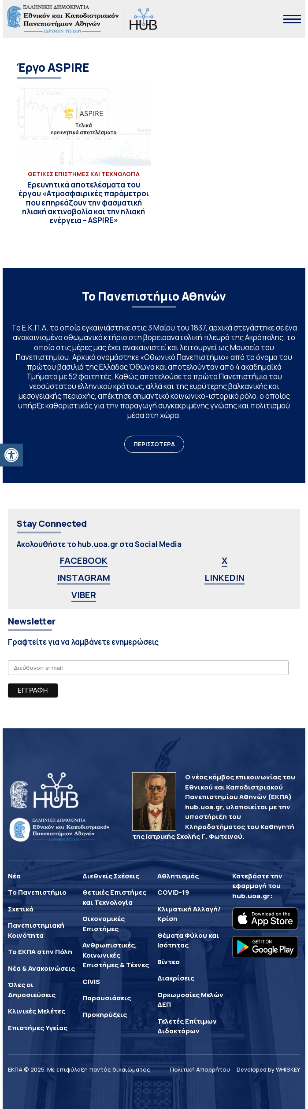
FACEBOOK (84, 560)
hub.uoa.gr (251, 895)
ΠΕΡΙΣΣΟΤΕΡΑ (154, 444)
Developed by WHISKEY (268, 1069)
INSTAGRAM (83, 578)
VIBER (83, 595)
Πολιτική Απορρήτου (200, 1069)
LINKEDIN (224, 578)
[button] (11, 455)
